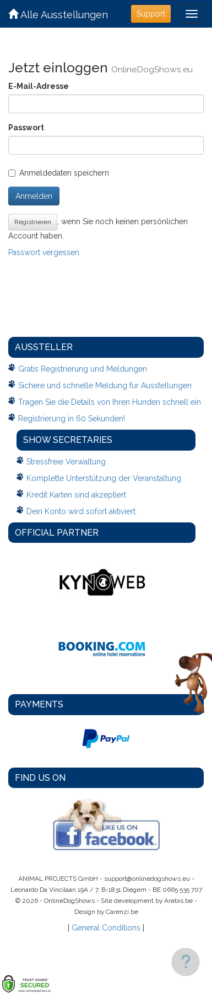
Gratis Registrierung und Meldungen (82, 368)
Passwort (26, 127)
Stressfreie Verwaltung (66, 461)
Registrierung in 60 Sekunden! (71, 418)
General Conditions (106, 927)
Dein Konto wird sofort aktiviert (80, 511)
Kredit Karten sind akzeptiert (76, 494)
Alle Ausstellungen (58, 14)
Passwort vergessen (43, 252)
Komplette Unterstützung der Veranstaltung (103, 478)
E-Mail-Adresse (38, 86)
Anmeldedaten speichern (58, 172)
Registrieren (32, 222)
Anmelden (33, 196)
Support (151, 13)
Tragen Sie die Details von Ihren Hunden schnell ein (109, 402)
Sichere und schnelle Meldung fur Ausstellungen (105, 385)
